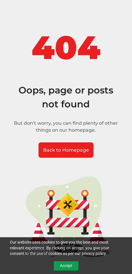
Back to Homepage (66, 150)
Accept (66, 265)
